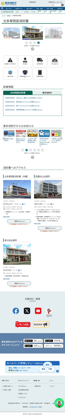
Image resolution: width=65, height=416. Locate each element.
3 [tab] (34, 43)
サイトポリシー (23, 386)
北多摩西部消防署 (17, 92)
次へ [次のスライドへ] (61, 33)
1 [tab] (26, 43)
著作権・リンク (23, 393)
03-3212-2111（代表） (35, 407)
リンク (52, 386)
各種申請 (59, 8)
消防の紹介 (29, 8)
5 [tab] (38, 150)
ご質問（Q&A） (7, 386)
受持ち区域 (6, 217)
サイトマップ (22, 397)
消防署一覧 (37, 386)
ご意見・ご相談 (7, 390)
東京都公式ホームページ (55, 2)
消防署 (8, 15)
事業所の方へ (19, 8)
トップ (2, 9)
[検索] (62, 5)
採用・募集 (50, 8)
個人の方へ (9, 8)
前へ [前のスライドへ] (4, 33)
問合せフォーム (19, 221)
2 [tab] (30, 43)
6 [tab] (42, 150)
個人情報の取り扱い (24, 390)
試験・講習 (39, 8)
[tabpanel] (32, 33)
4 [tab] (38, 43)
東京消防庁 (47, 92)
